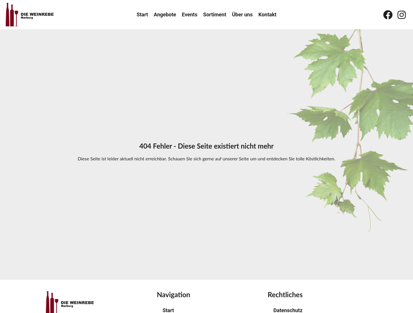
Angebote (165, 15)
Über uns (242, 15)
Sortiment (214, 15)
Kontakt (267, 15)
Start (142, 15)
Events (189, 15)
